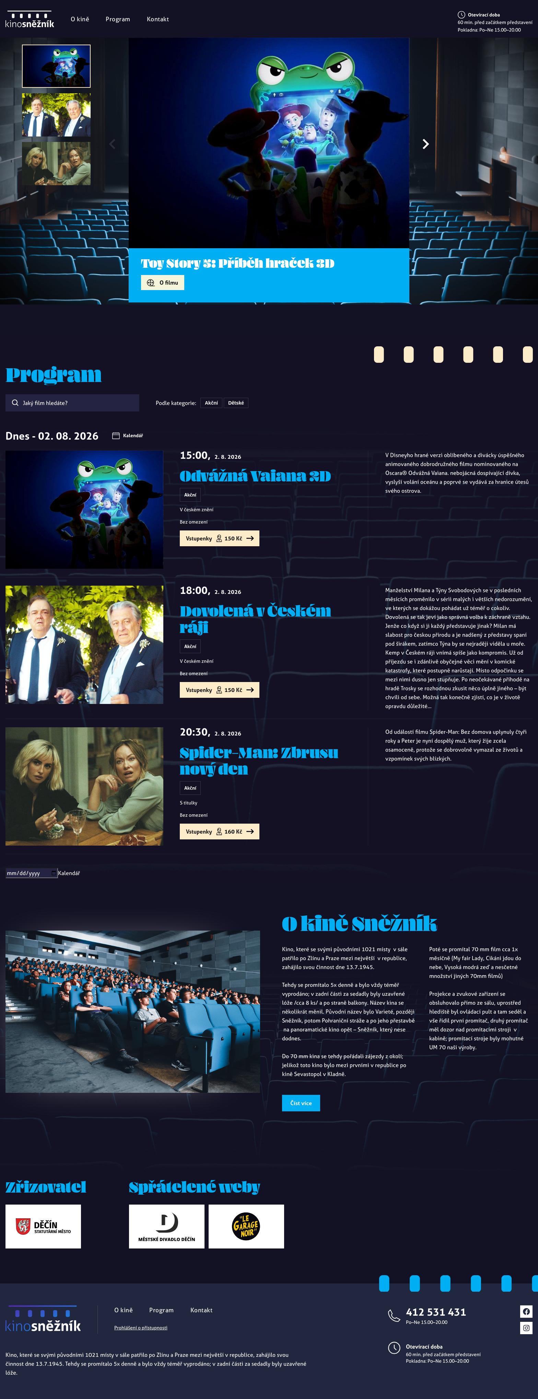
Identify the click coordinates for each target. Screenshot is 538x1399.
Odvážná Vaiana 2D (255, 475)
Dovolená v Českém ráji (255, 618)
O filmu (169, 282)
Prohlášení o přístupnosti (140, 1328)
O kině (80, 19)
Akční (211, 403)
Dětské (236, 403)
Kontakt (158, 19)
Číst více (301, 1103)
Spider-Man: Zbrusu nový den (259, 760)
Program (118, 19)
